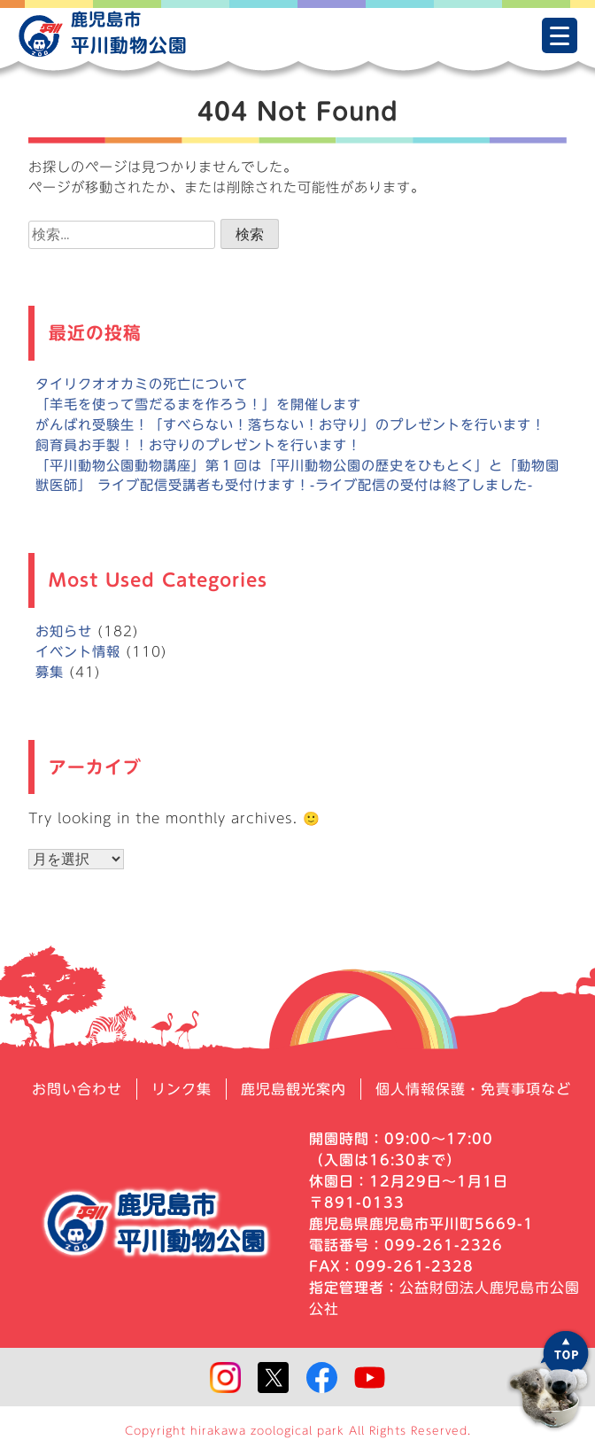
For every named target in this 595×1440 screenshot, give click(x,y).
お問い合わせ (77, 1089)
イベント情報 (77, 651)
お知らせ (63, 631)
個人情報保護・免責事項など (473, 1089)
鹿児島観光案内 (293, 1089)
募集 (49, 672)
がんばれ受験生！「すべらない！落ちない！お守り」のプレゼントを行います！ (290, 425)
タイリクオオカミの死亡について (141, 384)
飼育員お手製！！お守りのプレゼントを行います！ (198, 445)
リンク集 (181, 1089)
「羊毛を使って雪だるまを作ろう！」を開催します (198, 404)
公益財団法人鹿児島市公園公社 (444, 1298)
